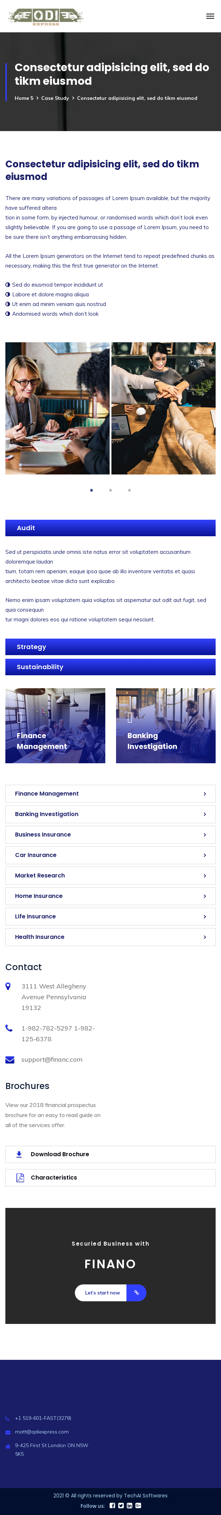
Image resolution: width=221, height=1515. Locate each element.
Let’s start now (115, 1292)
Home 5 (24, 98)
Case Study (55, 98)
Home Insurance (39, 896)
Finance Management (47, 793)
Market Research (40, 875)
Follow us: (93, 1505)
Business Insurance (43, 834)
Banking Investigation (46, 814)
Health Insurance (39, 937)
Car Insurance (36, 855)
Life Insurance (35, 916)
